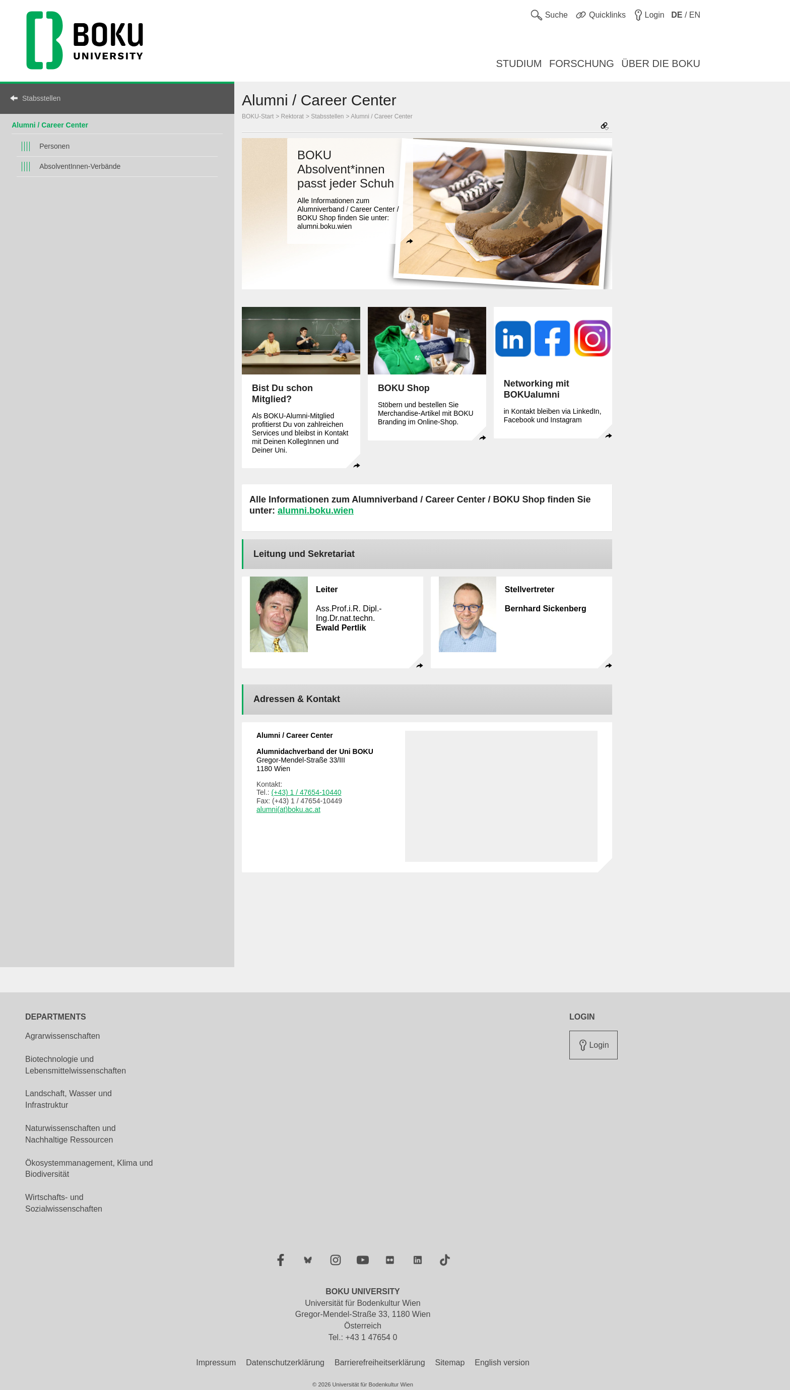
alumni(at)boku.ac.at (288, 809)
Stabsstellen (41, 98)
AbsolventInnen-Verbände (79, 166)
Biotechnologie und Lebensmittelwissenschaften (75, 1065)
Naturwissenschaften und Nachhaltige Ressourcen (70, 1134)
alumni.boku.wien (316, 511)
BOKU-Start (258, 116)
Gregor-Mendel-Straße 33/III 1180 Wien (314, 760)
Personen (54, 146)
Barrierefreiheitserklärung (380, 1362)
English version (502, 1362)
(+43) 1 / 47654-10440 (307, 792)
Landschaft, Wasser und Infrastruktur (68, 1099)
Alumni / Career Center (50, 125)
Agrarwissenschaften (62, 1036)
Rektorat (292, 116)
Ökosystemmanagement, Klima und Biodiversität (89, 1169)
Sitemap (450, 1362)
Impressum (216, 1362)
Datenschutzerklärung (285, 1362)
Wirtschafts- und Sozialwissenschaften (63, 1203)
